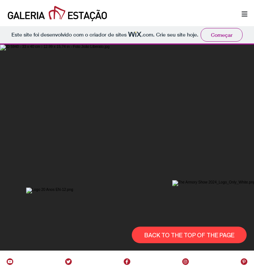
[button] (244, 14)
